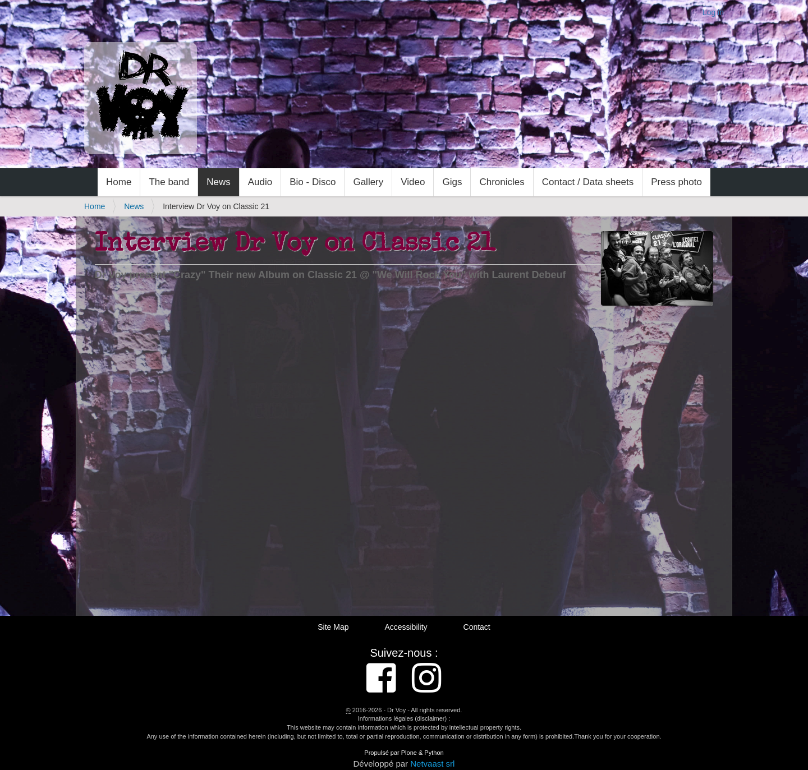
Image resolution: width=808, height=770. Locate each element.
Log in (713, 12)
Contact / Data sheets (587, 182)
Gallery (368, 182)
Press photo (676, 182)
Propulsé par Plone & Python (403, 752)
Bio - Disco (313, 182)
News (218, 182)
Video (413, 182)
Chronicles (501, 182)
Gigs (452, 182)
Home (118, 182)
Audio (260, 182)
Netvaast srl (432, 763)
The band (169, 182)
